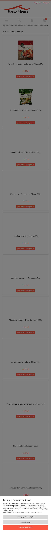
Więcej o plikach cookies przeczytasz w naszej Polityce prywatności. (22, 512)
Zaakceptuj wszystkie (25, 527)
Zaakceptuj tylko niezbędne (25, 517)
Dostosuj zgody (25, 522)
